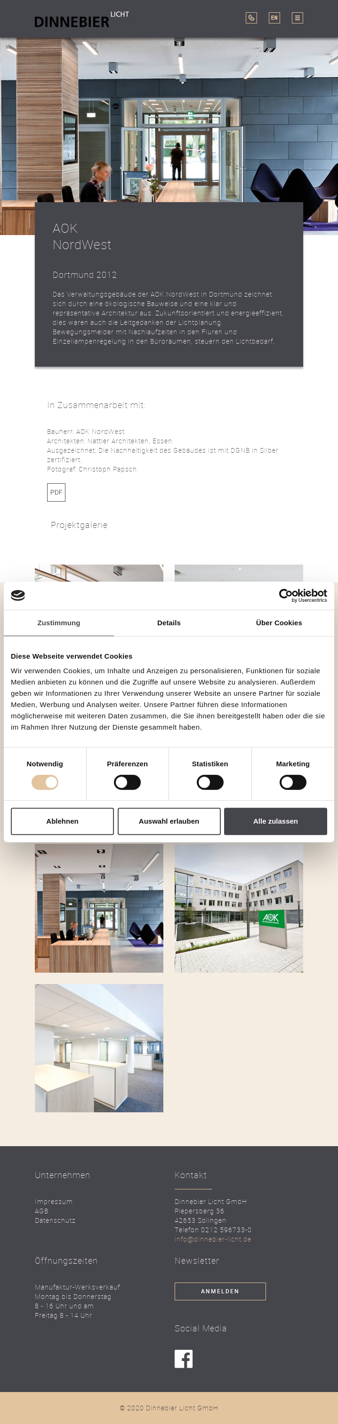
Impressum (54, 1201)
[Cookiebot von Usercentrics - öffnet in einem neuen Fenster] (286, 596)
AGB (41, 1210)
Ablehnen (62, 821)
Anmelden (220, 1291)
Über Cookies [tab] (279, 623)
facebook (184, 1359)
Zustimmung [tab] (59, 623)
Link (56, 492)
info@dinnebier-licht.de (213, 1239)
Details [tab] (169, 623)
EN (274, 18)
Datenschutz (55, 1220)
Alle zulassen (275, 821)
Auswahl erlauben (169, 821)
